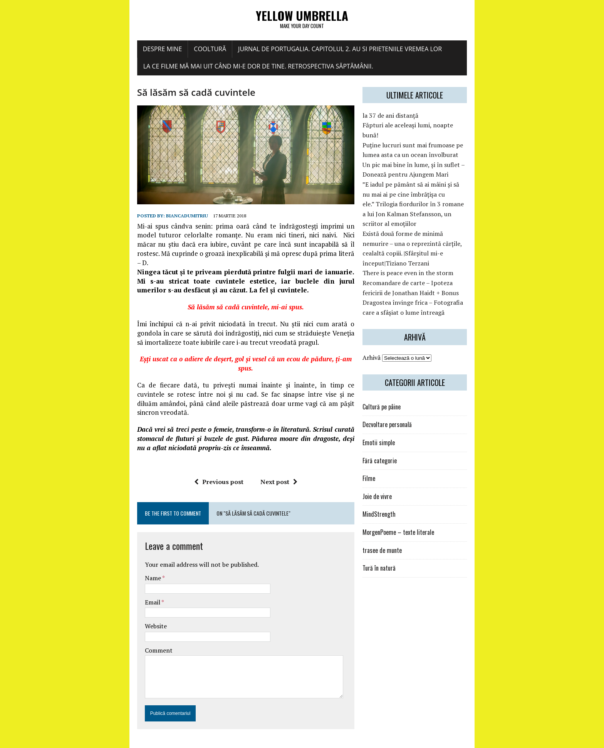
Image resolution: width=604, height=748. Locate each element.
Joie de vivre (399, 471)
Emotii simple (401, 417)
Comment (96, 635)
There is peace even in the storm (430, 247)
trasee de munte (404, 524)
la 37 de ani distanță (413, 119)
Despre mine (100, 52)
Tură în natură (401, 542)
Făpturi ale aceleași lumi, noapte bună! (439, 129)
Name (91, 562)
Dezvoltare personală (410, 399)
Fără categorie (402, 435)
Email (90, 587)
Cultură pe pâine (404, 381)
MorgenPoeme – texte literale (421, 506)
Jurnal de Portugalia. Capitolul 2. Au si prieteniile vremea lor (277, 52)
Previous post (197, 466)
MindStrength (401, 488)
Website (93, 611)
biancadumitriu (125, 256)
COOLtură (148, 52)
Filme (391, 452)
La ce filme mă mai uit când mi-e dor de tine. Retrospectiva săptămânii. (196, 70)
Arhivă (394, 332)
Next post (257, 466)
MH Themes (166, 740)
